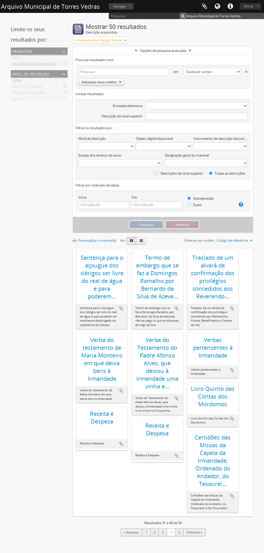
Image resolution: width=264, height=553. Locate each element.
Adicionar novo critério (101, 82)
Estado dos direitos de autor (100, 155)
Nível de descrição (30, 73)
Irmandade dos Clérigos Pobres (36, 64)
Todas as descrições (227, 173)
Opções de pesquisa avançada (163, 50)
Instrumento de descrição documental (220, 138)
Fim (134, 197)
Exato (194, 204)
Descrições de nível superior (179, 173)
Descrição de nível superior (122, 116)
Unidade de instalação (29, 93)
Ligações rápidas (230, 6)
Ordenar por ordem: (199, 240)
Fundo (17, 99)
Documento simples (27, 87)
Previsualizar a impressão (95, 240)
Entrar (249, 6)
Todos (16, 58)
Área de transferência (204, 6)
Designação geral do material (187, 155)
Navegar (119, 6)
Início (82, 197)
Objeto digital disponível (154, 138)
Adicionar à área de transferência (121, 308)
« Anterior (131, 532)
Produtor (22, 50)
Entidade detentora (128, 105)
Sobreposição (200, 198)
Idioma (217, 6)
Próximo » (194, 532)
